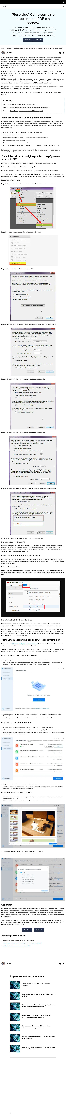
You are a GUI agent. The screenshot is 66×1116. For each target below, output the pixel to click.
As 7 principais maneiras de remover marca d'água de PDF (16, 945)
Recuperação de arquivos (15, 48)
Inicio (3, 48)
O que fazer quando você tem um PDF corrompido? (26, 111)
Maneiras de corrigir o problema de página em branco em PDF (29, 107)
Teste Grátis (27, 40)
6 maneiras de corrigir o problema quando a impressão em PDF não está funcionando (22, 943)
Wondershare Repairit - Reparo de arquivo (25, 644)
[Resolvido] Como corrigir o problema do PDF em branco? (44, 48)
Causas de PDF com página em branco (22, 104)
